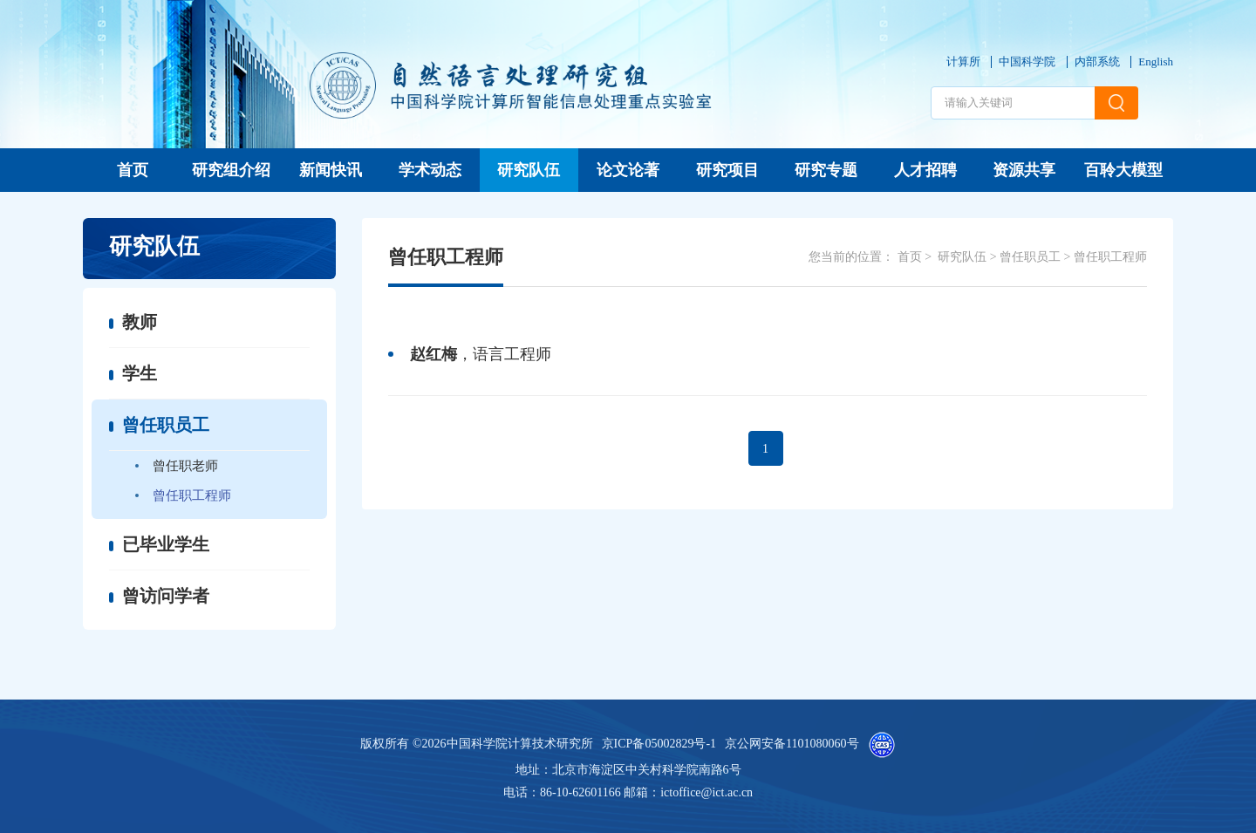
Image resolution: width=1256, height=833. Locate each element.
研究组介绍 (231, 170)
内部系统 (1097, 61)
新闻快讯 (330, 170)
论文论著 (628, 170)
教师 (139, 321)
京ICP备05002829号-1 (659, 743)
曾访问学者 (165, 595)
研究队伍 (528, 170)
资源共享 (1024, 170)
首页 (132, 170)
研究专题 (826, 170)
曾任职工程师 (192, 495)
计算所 (963, 61)
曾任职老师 (185, 466)
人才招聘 (925, 170)
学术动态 (430, 170)
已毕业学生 (165, 544)
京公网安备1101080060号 (791, 743)
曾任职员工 (165, 424)
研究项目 (727, 170)
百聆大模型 (1123, 170)
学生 (139, 373)
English (1155, 61)
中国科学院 (1027, 61)
